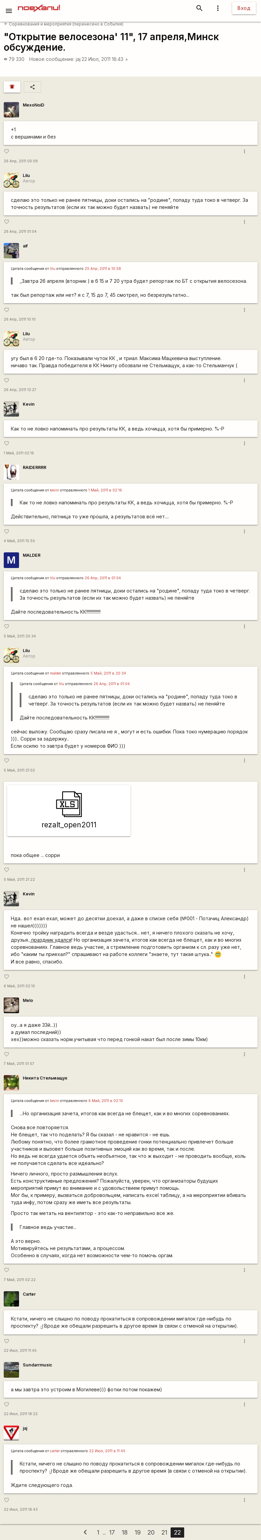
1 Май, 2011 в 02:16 (105, 490)
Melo (28, 1000)
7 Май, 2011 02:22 (20, 1280)
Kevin (29, 404)
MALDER (31, 555)
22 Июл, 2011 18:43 (105, 59)
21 (164, 1532)
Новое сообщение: (51, 59)
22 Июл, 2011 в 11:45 (107, 1451)
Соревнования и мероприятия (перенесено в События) (64, 24)
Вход (244, 8)
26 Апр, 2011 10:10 (20, 319)
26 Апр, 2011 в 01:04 (103, 578)
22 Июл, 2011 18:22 (21, 1414)
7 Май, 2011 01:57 (19, 1063)
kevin (54, 490)
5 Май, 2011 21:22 (19, 879)
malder (55, 673)
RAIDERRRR (34, 467)
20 (151, 1532)
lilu (52, 268)
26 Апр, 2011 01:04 (20, 231)
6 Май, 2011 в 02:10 (105, 1101)
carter (55, 1451)
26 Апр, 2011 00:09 (21, 161)
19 (138, 1532)
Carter (29, 1294)
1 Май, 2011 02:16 (19, 453)
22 (177, 1532)
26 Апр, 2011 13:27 (20, 390)
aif (25, 245)
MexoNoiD (33, 105)
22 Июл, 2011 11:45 (20, 1350)
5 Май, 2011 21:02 (19, 770)
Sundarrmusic (37, 1364)
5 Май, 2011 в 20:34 (108, 673)
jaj (78, 59)
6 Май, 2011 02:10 (19, 986)
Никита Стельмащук (45, 1078)
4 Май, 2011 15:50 (19, 541)
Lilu (26, 175)
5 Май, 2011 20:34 (20, 636)
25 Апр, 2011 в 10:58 (103, 268)
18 (125, 1532)
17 (112, 1532)
